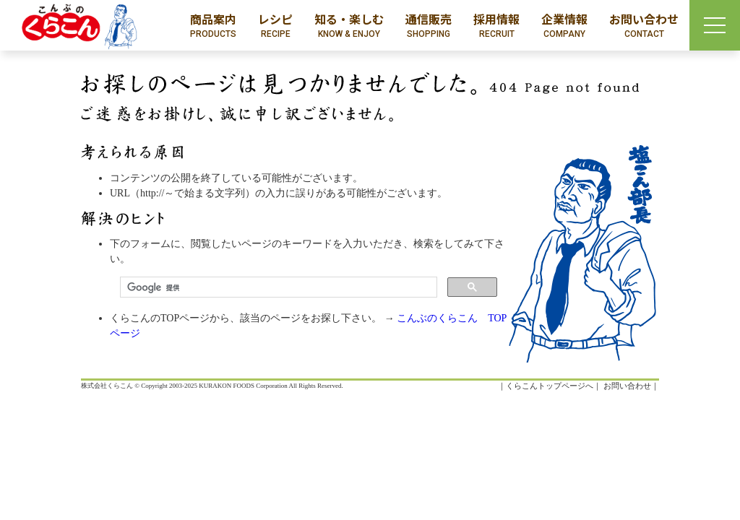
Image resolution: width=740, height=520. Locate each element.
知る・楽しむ (349, 25)
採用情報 (496, 25)
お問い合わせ (644, 25)
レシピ (275, 25)
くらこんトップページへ (549, 385)
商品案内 (213, 25)
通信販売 (428, 25)
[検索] (277, 287)
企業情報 (564, 25)
